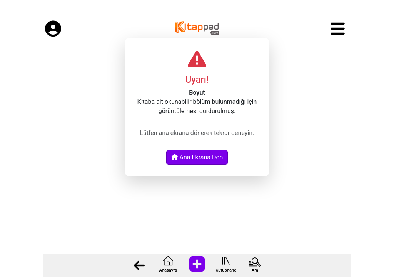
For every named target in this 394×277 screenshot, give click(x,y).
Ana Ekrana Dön (197, 157)
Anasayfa (168, 270)
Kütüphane (225, 270)
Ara (255, 270)
